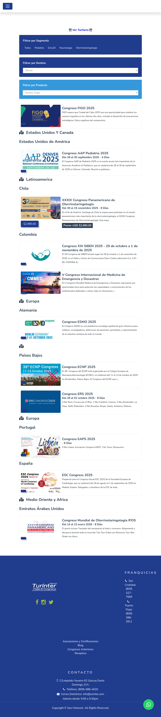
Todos (28, 48)
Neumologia (66, 48)
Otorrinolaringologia (86, 48)
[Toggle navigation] (7, 6)
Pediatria (39, 48)
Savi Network (75, 708)
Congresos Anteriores (80, 649)
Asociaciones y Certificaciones (80, 641)
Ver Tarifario (80, 30)
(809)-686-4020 (88, 689)
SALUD (52, 48)
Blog (80, 645)
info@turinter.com (93, 694)
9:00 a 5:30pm (89, 698)
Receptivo (80, 653)
